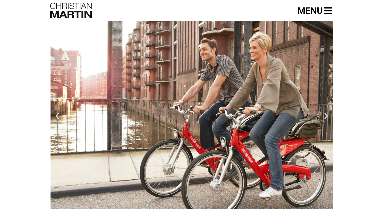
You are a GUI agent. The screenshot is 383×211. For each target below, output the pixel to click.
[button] (57, 116)
